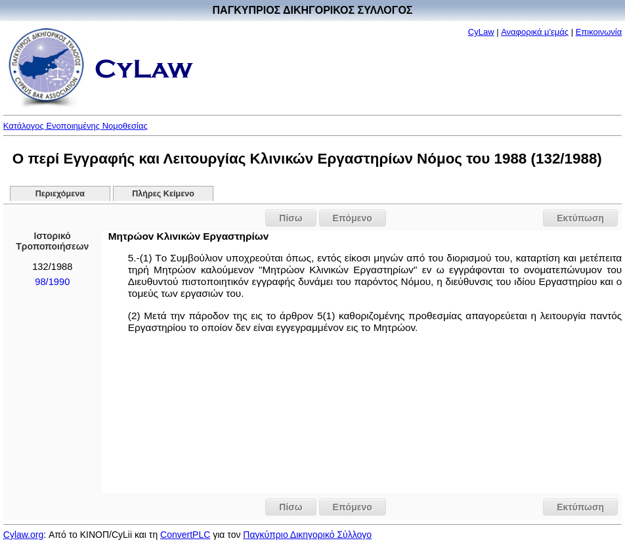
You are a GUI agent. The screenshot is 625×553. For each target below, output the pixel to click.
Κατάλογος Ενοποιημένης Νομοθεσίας (75, 126)
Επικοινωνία (599, 32)
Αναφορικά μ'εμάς (535, 32)
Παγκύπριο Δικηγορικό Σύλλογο (307, 534)
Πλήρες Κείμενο (163, 193)
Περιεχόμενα (60, 193)
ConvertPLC (185, 534)
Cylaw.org (23, 534)
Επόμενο (352, 218)
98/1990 (52, 281)
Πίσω (290, 218)
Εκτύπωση (580, 218)
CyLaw (481, 32)
